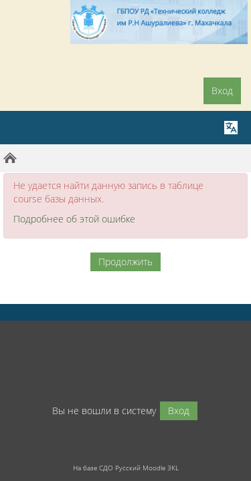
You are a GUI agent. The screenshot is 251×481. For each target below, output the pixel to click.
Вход (222, 90)
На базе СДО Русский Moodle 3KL (126, 467)
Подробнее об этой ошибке (74, 218)
